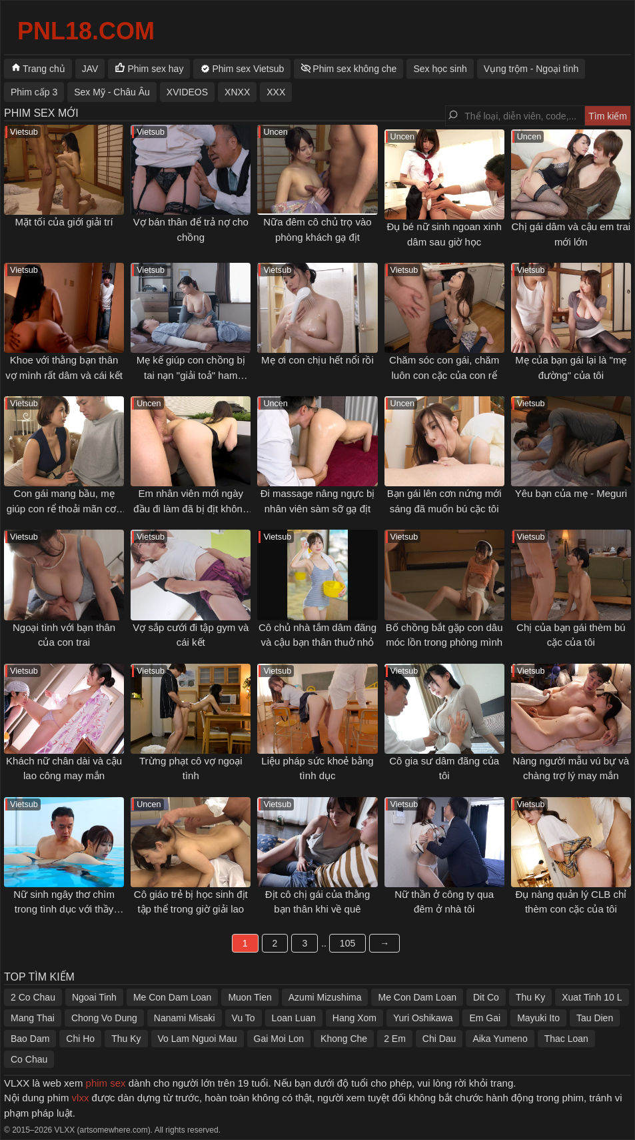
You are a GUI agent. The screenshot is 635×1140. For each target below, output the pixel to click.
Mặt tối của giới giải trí (64, 221)
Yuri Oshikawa (422, 1018)
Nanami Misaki (184, 1018)
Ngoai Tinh (94, 997)
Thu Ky (530, 997)
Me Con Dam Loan (172, 997)
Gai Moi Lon (279, 1038)
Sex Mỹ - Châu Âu (112, 92)
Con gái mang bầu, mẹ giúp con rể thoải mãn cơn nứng (64, 508)
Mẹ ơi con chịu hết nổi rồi (317, 360)
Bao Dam (30, 1038)
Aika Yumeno (499, 1038)
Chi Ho (80, 1038)
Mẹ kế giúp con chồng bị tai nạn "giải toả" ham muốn (191, 375)
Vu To (243, 1018)
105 (347, 943)
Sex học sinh (439, 68)
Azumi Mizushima (325, 997)
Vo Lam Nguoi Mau (197, 1038)
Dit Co (486, 997)
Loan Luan (294, 1018)
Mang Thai (33, 1018)
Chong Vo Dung (104, 1018)
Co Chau (29, 1059)
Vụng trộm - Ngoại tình (531, 68)
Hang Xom (354, 1018)
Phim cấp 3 (34, 92)
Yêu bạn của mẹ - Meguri (571, 493)
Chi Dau (439, 1038)
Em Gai (484, 1018)
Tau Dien (594, 1018)
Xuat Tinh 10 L (592, 997)
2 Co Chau (33, 997)
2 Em (395, 1038)
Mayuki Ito (538, 1018)
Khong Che (343, 1038)
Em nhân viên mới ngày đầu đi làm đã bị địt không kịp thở (190, 508)
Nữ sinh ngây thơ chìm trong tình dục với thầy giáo (64, 909)
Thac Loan (566, 1038)
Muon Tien (249, 997)
